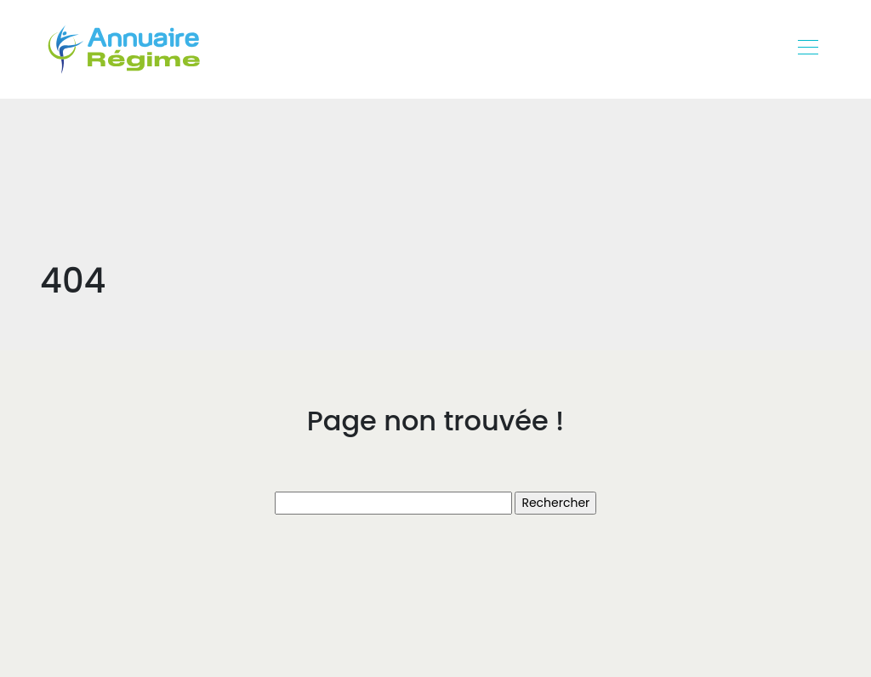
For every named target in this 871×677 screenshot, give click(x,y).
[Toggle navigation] (807, 49)
